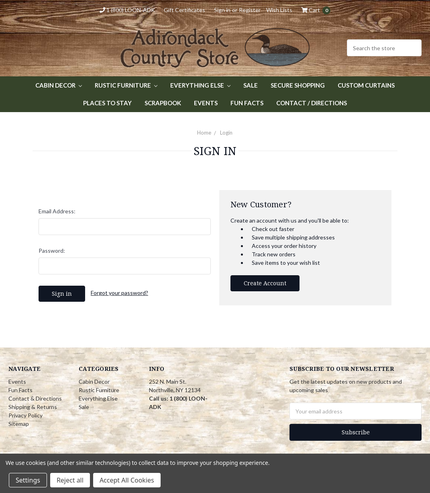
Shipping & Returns (32, 406)
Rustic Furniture (126, 85)
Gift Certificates (184, 9)
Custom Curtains (366, 85)
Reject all (70, 480)
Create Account (265, 283)
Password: (52, 250)
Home (204, 132)
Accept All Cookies (127, 480)
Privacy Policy (25, 415)
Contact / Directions (311, 102)
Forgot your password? (119, 292)
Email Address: (57, 211)
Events (206, 102)
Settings (28, 480)
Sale (250, 85)
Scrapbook (163, 102)
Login (226, 132)
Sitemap (18, 423)
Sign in (222, 9)
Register (250, 9)
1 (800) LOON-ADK (127, 9)
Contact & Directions (35, 398)
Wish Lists (279, 9)
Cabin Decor (58, 85)
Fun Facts (246, 102)
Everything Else (200, 85)
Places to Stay (107, 102)
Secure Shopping (298, 85)
